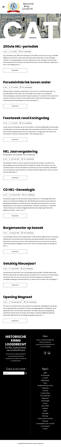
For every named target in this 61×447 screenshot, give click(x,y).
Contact (45, 391)
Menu (4, 7)
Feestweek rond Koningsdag (26, 118)
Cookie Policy (45, 393)
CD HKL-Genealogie (19, 189)
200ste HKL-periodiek (20, 46)
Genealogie (45, 401)
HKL (6, 51)
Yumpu (45, 429)
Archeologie (45, 375)
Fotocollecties (45, 396)
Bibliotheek (45, 380)
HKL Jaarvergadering (20, 151)
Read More (15, 70)
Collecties (45, 388)
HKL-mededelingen (26, 51)
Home (45, 403)
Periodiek (45, 413)
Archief (45, 378)
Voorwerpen (45, 426)
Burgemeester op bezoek (23, 228)
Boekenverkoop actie (45, 385)
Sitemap (45, 416)
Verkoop (45, 421)
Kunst (45, 411)
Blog (45, 383)
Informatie (45, 406)
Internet (45, 408)
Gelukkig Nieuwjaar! (19, 263)
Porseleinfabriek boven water (27, 82)
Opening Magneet (17, 297)
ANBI (45, 373)
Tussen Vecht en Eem (45, 418)
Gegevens (45, 398)
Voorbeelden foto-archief (45, 424)
